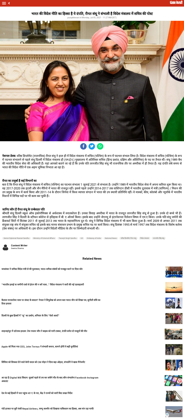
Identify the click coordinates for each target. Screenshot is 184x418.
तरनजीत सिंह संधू (158, 238)
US (82, 238)
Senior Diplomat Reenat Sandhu (16, 238)
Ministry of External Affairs (44, 238)
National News (111, 238)
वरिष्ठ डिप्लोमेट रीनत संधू (128, 238)
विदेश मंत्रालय (144, 238)
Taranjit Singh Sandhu (68, 238)
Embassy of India (94, 238)
